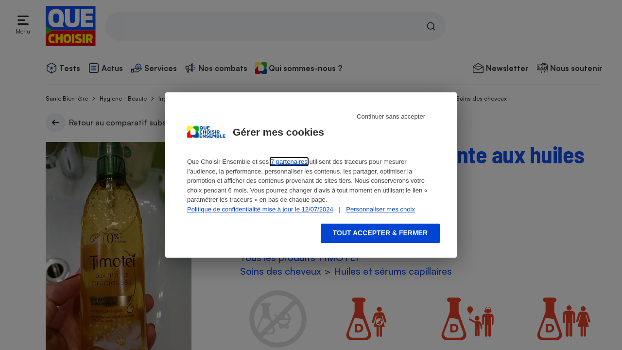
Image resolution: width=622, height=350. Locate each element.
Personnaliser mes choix (380, 209)
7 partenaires (289, 161)
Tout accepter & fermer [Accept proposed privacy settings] (380, 233)
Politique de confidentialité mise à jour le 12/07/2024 (260, 209)
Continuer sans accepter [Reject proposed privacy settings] (391, 116)
